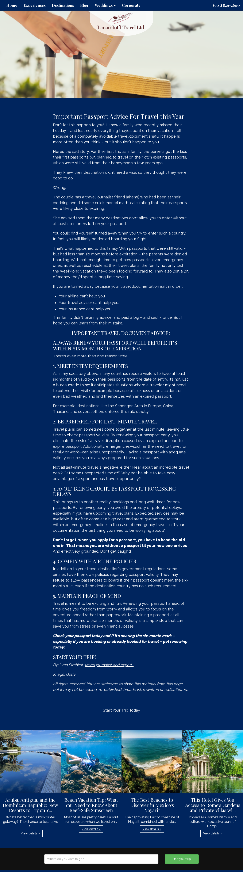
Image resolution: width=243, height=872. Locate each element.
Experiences (35, 5)
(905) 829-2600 (226, 5)
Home (11, 5)
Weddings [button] (105, 5)
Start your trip (182, 859)
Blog (84, 5)
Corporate (131, 5)
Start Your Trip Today (121, 710)
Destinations (63, 5)
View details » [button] (30, 833)
